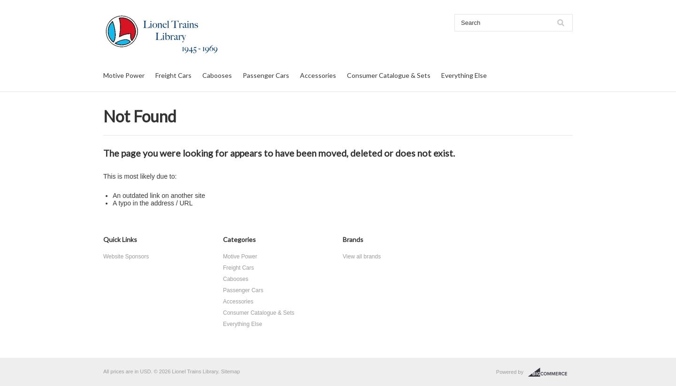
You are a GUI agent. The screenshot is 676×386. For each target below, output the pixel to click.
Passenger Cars (266, 75)
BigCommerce (550, 372)
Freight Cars (173, 75)
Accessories (318, 75)
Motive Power (124, 75)
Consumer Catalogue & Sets (388, 75)
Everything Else (464, 75)
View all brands (362, 256)
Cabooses (217, 75)
